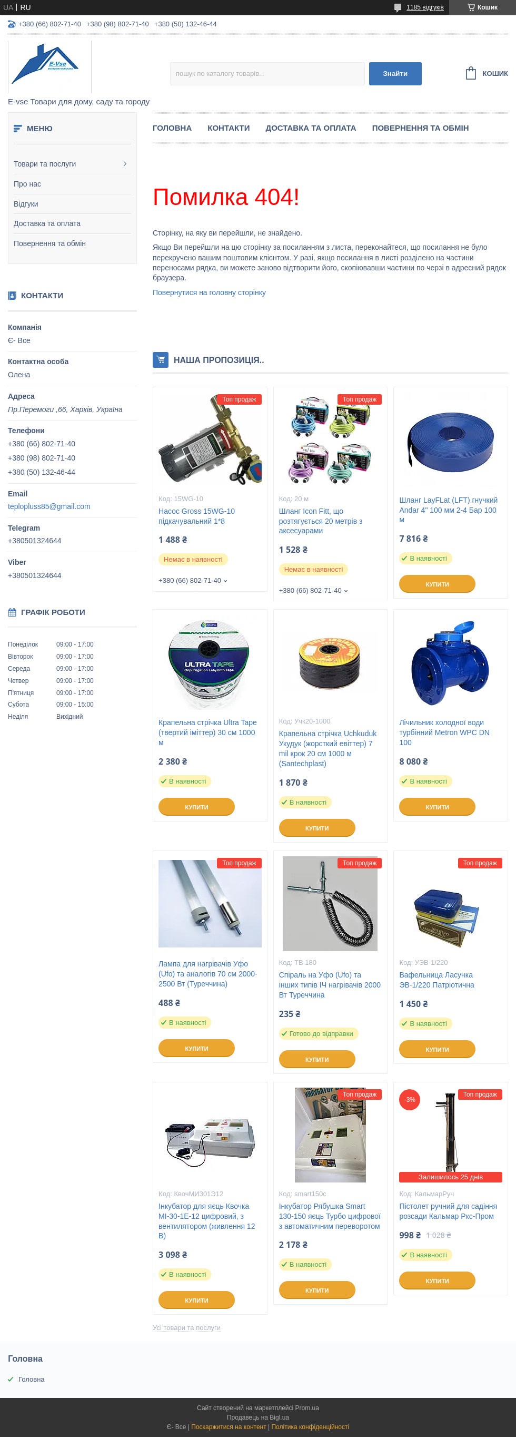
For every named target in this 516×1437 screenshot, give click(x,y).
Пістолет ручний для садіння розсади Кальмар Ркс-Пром (448, 1211)
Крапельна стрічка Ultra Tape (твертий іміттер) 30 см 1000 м (207, 732)
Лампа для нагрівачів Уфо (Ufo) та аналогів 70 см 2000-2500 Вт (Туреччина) (207, 974)
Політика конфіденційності (310, 1427)
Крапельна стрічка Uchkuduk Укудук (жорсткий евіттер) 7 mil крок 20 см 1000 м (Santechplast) (327, 748)
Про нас (27, 184)
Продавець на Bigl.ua (258, 1417)
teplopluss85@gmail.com (49, 506)
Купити (437, 584)
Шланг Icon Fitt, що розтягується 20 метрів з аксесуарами (321, 521)
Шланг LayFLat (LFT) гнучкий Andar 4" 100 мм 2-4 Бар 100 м (448, 510)
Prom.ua (307, 1408)
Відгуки (26, 204)
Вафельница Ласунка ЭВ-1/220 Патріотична (436, 980)
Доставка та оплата (47, 223)
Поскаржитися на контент (228, 1427)
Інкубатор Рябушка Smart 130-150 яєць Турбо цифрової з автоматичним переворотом (330, 1216)
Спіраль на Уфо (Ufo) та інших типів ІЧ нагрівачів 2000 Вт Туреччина (330, 985)
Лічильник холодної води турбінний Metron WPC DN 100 (444, 732)
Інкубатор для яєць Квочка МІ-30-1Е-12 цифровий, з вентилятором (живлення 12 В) (206, 1221)
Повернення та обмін (50, 243)
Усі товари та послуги (187, 1328)
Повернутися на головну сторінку (209, 292)
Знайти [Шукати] (395, 73)
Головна (172, 128)
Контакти (228, 128)
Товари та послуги (45, 164)
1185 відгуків (425, 7)
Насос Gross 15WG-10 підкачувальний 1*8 (196, 516)
